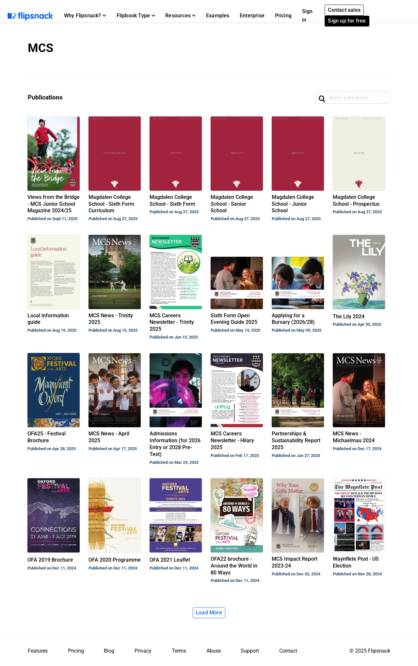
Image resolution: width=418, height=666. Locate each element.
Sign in (307, 15)
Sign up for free (347, 21)
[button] (85, 16)
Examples (218, 15)
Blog (109, 651)
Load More (209, 612)
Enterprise (252, 15)
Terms (179, 651)
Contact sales (344, 10)
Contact (288, 651)
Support (250, 651)
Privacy (143, 651)
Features (38, 651)
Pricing (283, 15)
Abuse (213, 651)
